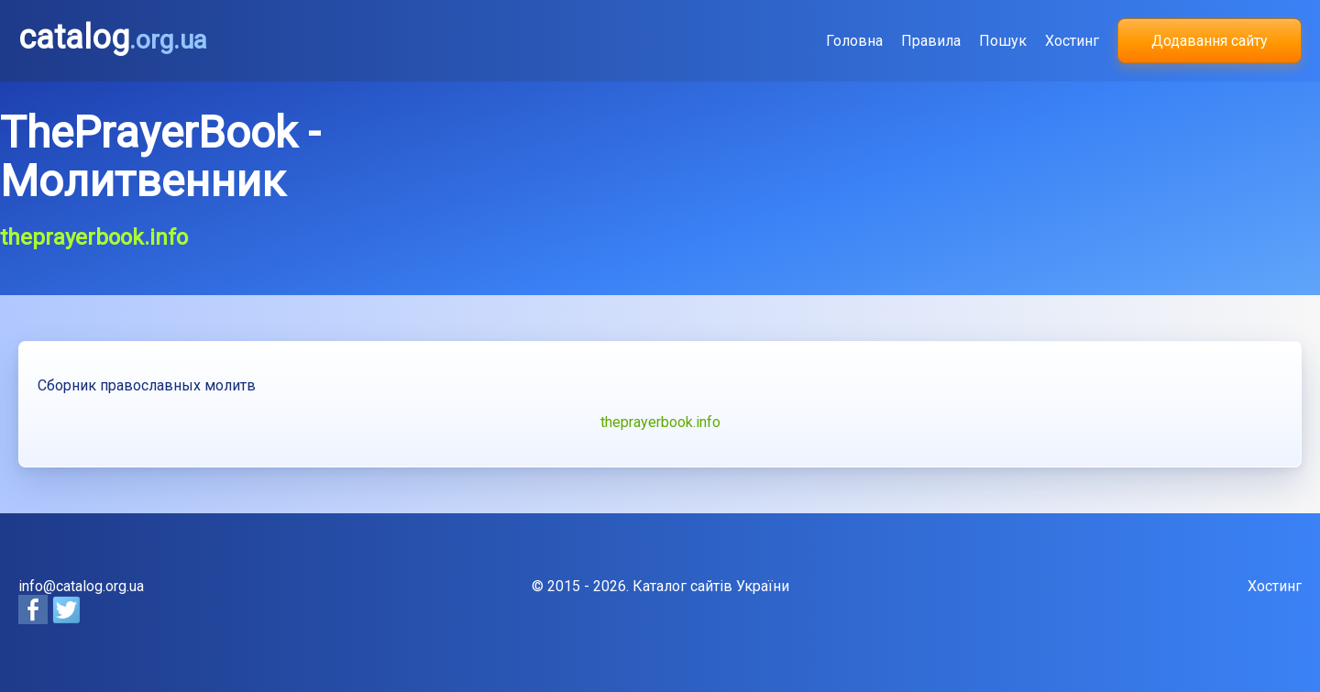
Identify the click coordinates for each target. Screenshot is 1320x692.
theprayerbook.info (660, 422)
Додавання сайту (1209, 40)
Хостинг (1072, 40)
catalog (112, 37)
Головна (854, 40)
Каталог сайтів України (710, 586)
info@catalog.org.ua (81, 586)
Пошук (1003, 40)
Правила (931, 40)
